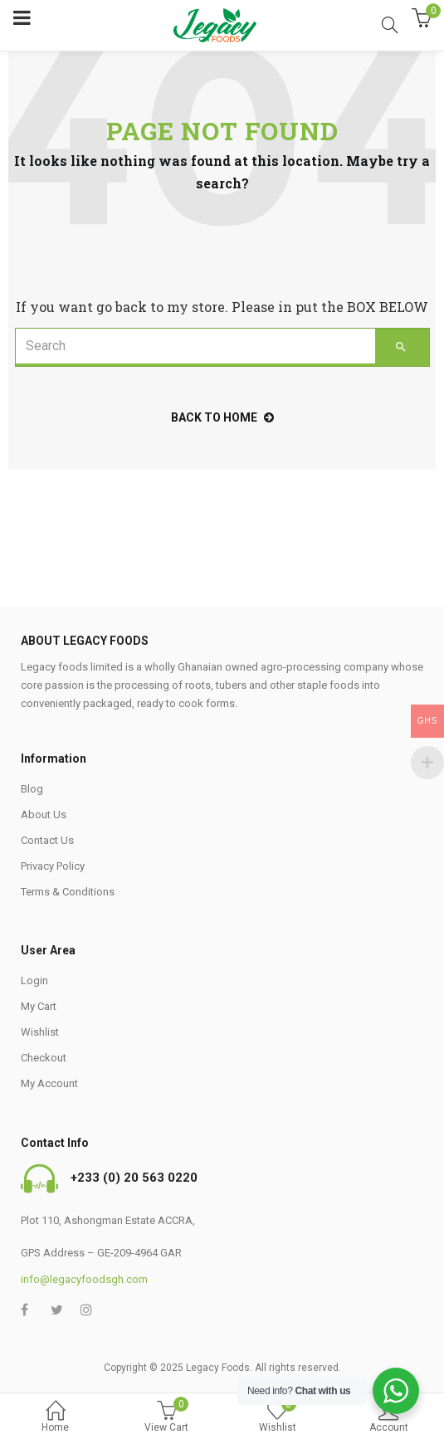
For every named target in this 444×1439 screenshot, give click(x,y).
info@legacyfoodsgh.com (84, 1279)
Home (55, 1417)
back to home (222, 417)
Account (388, 1417)
